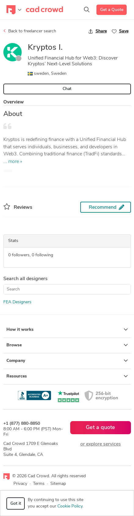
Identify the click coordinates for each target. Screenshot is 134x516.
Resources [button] (67, 376)
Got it (15, 503)
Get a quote (100, 428)
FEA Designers (17, 302)
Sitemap (58, 484)
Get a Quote (111, 10)
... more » (12, 161)
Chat (67, 89)
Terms (39, 484)
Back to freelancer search (29, 31)
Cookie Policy (69, 506)
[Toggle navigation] (14, 9)
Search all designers (25, 278)
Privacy (20, 484)
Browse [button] (67, 345)
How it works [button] (67, 329)
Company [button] (67, 360)
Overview (13, 102)
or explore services (100, 444)
